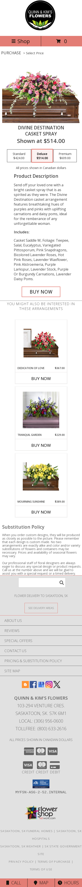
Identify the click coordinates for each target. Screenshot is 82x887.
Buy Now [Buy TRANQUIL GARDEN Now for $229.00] (41, 445)
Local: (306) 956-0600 (41, 721)
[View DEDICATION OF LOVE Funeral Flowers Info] (41, 343)
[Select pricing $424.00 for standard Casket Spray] (19, 156)
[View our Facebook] (33, 686)
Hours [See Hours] (68, 883)
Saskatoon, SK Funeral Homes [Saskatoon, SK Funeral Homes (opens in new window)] (26, 831)
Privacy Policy (21, 862)
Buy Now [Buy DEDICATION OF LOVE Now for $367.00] (41, 378)
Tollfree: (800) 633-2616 (41, 729)
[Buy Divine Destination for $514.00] (41, 292)
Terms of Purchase (54, 862)
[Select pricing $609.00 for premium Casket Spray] (65, 156)
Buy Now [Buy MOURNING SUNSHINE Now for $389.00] (41, 512)
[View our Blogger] (25, 686)
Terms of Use (41, 869)
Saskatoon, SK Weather (20, 846)
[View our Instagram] (48, 686)
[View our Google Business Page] (41, 686)
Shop (20, 41)
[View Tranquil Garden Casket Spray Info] (41, 410)
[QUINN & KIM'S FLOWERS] (41, 29)
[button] (41, 784)
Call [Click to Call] (13, 883)
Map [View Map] (41, 883)
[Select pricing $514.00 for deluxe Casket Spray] (42, 156)
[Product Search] (42, 583)
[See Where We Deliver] (41, 608)
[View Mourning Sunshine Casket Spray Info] (41, 476)
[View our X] (56, 686)
